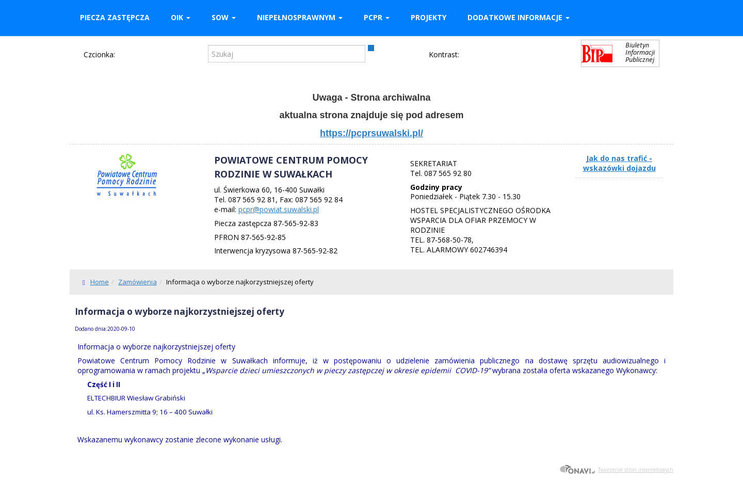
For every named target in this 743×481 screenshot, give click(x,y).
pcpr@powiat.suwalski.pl (278, 209)
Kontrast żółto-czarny (503, 55)
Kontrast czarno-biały (486, 55)
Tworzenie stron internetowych (616, 469)
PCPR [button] (377, 17)
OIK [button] (180, 17)
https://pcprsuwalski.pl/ (371, 133)
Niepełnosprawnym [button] (300, 17)
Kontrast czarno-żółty (520, 55)
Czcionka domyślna (124, 54)
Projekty (428, 17)
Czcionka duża (153, 54)
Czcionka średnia (139, 54)
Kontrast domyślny (469, 55)
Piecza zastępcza (115, 17)
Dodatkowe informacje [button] (518, 17)
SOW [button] (224, 17)
